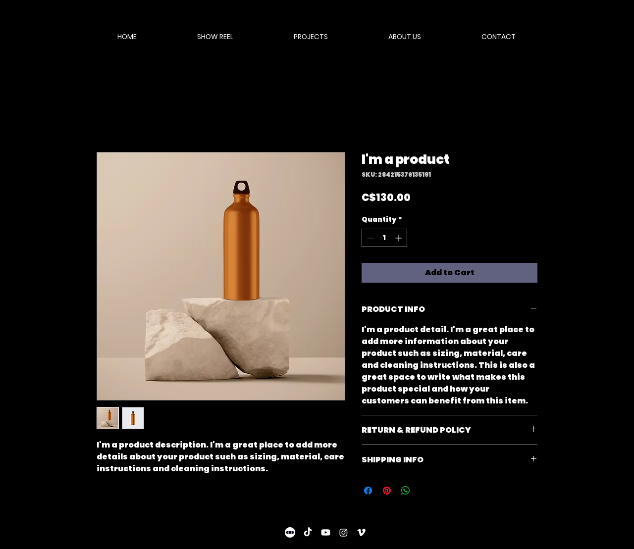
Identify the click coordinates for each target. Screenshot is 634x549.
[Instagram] (343, 532)
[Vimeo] (361, 532)
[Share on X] (424, 491)
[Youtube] (325, 532)
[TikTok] (308, 532)
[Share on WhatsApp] (406, 491)
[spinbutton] (384, 238)
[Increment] (399, 238)
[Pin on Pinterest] (387, 491)
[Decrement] (369, 238)
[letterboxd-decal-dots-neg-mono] (290, 532)
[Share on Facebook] (368, 491)
